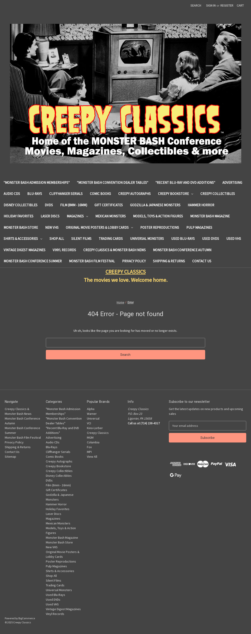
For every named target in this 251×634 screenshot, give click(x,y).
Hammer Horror (201, 205)
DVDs (49, 205)
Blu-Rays (34, 194)
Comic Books (100, 194)
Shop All (56, 238)
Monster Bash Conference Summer (33, 261)
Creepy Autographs (134, 194)
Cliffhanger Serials (66, 194)
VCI (89, 423)
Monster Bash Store (21, 227)
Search (195, 5)
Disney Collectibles (20, 205)
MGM (90, 437)
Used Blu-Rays (183, 238)
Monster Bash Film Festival (92, 261)
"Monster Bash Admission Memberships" (37, 182)
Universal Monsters (147, 238)
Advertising (232, 182)
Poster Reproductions (159, 227)
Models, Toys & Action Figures (158, 216)
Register (226, 5)
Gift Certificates (108, 205)
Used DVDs (210, 238)
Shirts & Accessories (23, 238)
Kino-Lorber (95, 428)
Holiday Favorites (18, 216)
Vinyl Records (64, 250)
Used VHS (233, 238)
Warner (92, 414)
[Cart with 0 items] (240, 5)
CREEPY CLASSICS (126, 271)
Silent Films (81, 238)
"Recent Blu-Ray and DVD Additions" (185, 182)
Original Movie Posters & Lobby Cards (99, 227)
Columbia (93, 442)
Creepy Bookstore (175, 194)
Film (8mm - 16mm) (73, 205)
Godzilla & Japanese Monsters (155, 205)
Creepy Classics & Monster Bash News (114, 250)
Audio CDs (12, 194)
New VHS (52, 227)
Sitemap (10, 457)
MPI (89, 452)
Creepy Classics (98, 433)
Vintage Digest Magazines (24, 250)
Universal (93, 418)
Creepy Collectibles (217, 194)
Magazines (77, 216)
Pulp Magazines (199, 227)
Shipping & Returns (169, 261)
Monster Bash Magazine (210, 216)
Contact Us (201, 261)
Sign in (211, 5)
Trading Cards (111, 238)
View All (92, 457)
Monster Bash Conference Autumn (182, 250)
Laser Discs (50, 216)
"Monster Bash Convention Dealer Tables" (112, 182)
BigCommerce (26, 618)
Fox (89, 447)
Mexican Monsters (110, 216)
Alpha (90, 409)
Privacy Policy (134, 261)
